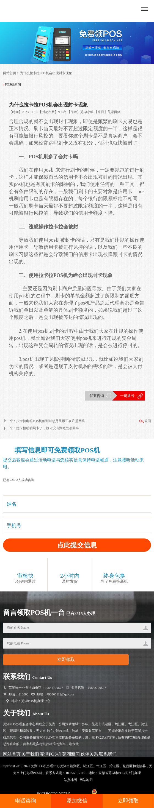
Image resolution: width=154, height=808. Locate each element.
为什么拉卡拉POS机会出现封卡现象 (46, 73)
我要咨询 (97, 396)
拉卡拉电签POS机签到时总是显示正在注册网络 (50, 421)
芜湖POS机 (50, 754)
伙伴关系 (89, 754)
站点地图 (70, 780)
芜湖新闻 (71, 754)
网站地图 (86, 780)
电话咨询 (25, 801)
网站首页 (9, 73)
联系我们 (108, 754)
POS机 (36, 156)
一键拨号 (127, 396)
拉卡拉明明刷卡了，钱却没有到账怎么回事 (47, 428)
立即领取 (128, 801)
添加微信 (77, 801)
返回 (145, 421)
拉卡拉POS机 (53, 275)
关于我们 (30, 754)
